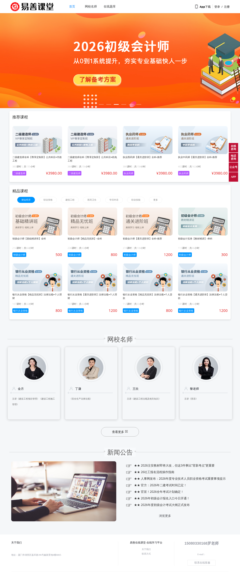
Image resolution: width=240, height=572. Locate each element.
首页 (72, 6)
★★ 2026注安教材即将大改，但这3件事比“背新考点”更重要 (170, 465)
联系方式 (146, 553)
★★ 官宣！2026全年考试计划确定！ (155, 491)
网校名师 (91, 6)
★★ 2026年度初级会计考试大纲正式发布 (158, 505)
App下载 (203, 6)
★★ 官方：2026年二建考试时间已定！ (156, 485)
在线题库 (110, 6)
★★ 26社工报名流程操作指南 (150, 472)
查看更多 (120, 432)
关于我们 (146, 549)
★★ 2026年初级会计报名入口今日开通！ (158, 498)
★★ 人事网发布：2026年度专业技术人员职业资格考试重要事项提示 (176, 478)
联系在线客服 (202, 562)
